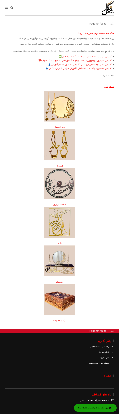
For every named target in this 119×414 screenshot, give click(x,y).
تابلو (60, 243)
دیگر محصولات (59, 321)
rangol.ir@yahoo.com (98, 400)
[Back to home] (108, 7)
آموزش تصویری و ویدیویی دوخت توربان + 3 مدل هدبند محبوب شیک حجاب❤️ (74, 60)
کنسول (59, 282)
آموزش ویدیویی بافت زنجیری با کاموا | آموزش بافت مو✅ (85, 57)
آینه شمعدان (59, 127)
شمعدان (60, 166)
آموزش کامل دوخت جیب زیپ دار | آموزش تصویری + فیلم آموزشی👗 (79, 64)
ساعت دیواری (59, 204)
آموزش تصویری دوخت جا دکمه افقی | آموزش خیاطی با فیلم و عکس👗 (78, 68)
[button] (11, 7)
